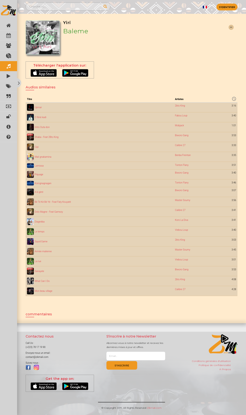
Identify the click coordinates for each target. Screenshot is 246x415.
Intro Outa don (42, 127)
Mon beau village (43, 291)
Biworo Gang (181, 135)
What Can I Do (42, 281)
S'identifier (227, 7)
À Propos (225, 369)
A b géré (39, 192)
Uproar (38, 107)
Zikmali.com (154, 407)
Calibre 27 (180, 145)
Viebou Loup (181, 229)
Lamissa (39, 165)
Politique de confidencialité (215, 365)
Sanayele (39, 271)
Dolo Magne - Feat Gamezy (49, 211)
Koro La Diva (181, 220)
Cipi (37, 147)
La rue (38, 261)
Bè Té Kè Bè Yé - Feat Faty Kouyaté (53, 202)
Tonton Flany (181, 165)
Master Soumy (182, 200)
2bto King (180, 105)
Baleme (75, 31)
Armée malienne (43, 251)
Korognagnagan (43, 183)
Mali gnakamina (43, 156)
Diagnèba (40, 221)
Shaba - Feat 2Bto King (46, 137)
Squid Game (41, 241)
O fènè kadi (40, 117)
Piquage (39, 174)
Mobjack (179, 125)
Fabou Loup (181, 115)
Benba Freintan (183, 155)
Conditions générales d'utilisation (211, 361)
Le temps (39, 231)
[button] (206, 6)
